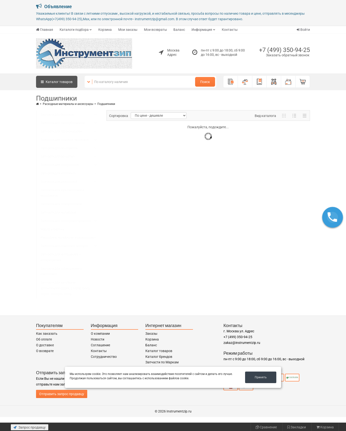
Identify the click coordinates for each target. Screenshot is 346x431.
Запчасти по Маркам (162, 362)
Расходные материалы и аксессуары (68, 104)
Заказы (151, 333)
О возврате (45, 351)
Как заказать (46, 333)
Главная (44, 30)
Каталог (57, 82)
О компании (100, 333)
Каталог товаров (158, 351)
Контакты (230, 30)
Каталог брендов (158, 357)
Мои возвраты (155, 30)
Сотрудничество (104, 357)
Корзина (105, 30)
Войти (303, 30)
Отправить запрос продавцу (61, 394)
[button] (332, 217)
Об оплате (44, 339)
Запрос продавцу (29, 427)
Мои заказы (127, 30)
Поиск (205, 82)
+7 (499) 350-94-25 (284, 49)
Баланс (179, 30)
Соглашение (100, 345)
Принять (261, 377)
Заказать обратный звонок (287, 55)
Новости (97, 339)
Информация (202, 30)
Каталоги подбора (74, 30)
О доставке (45, 345)
